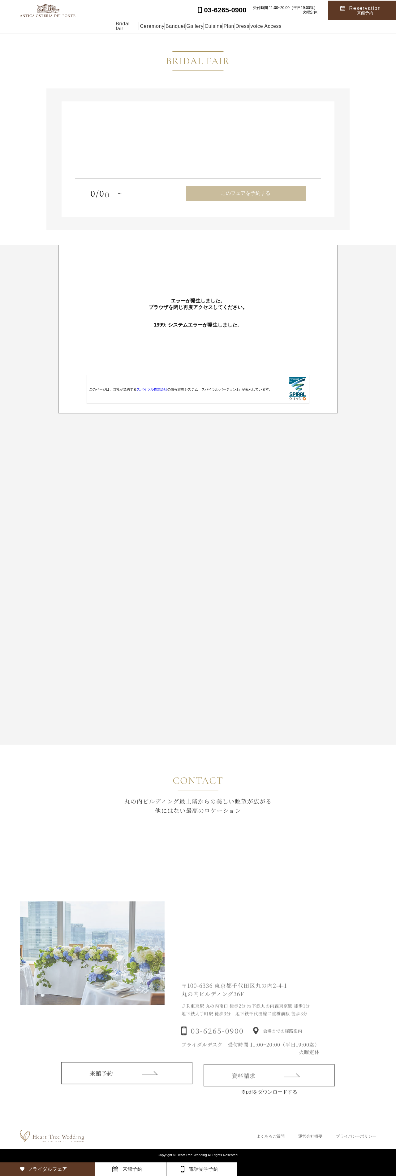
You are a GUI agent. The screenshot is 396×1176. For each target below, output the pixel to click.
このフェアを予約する (245, 193)
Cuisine (212, 26)
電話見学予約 (203, 1169)
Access (328, 26)
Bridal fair (70, 26)
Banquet (145, 26)
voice (297, 26)
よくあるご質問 (270, 1136)
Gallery (179, 26)
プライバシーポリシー (356, 1136)
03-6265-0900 (217, 1038)
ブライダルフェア (47, 1169)
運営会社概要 (310, 1136)
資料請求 (243, 1082)
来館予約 (101, 1078)
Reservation (365, 10)
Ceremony (108, 26)
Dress (269, 26)
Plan (241, 26)
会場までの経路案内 (282, 1038)
